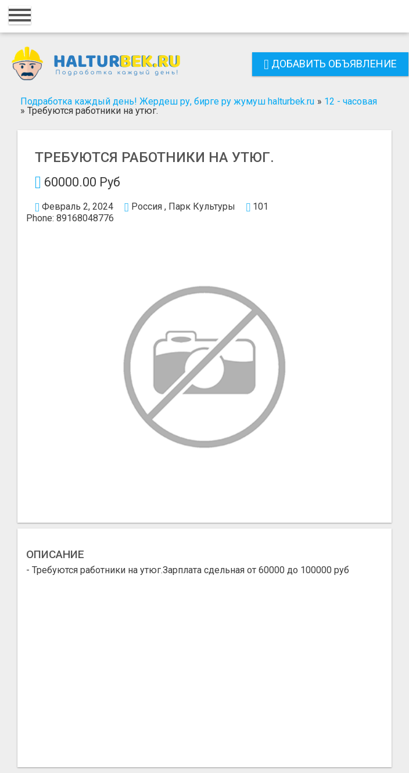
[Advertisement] (204, 662)
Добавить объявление (330, 63)
